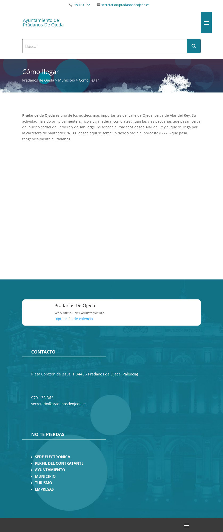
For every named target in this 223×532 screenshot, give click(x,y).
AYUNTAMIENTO (50, 469)
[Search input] (105, 46)
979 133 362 (81, 5)
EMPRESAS (44, 489)
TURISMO (43, 482)
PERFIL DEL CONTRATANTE (59, 463)
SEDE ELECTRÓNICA (52, 456)
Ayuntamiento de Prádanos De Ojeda (43, 22)
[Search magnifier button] (194, 46)
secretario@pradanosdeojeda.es (125, 5)
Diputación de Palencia (73, 318)
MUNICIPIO (45, 476)
